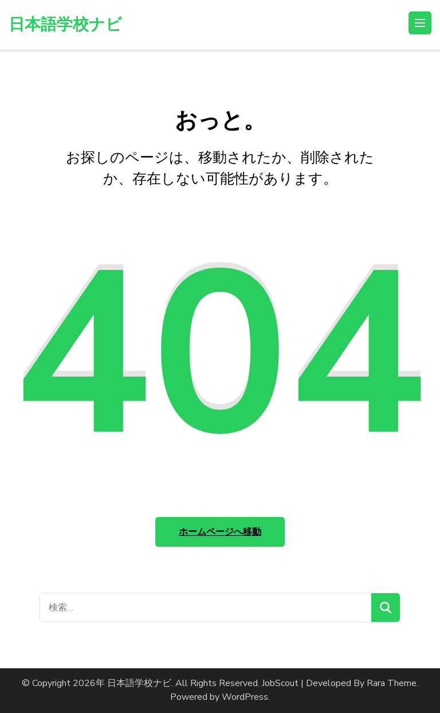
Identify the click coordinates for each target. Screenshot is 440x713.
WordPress (245, 697)
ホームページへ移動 (220, 532)
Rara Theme (392, 683)
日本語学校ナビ (65, 25)
